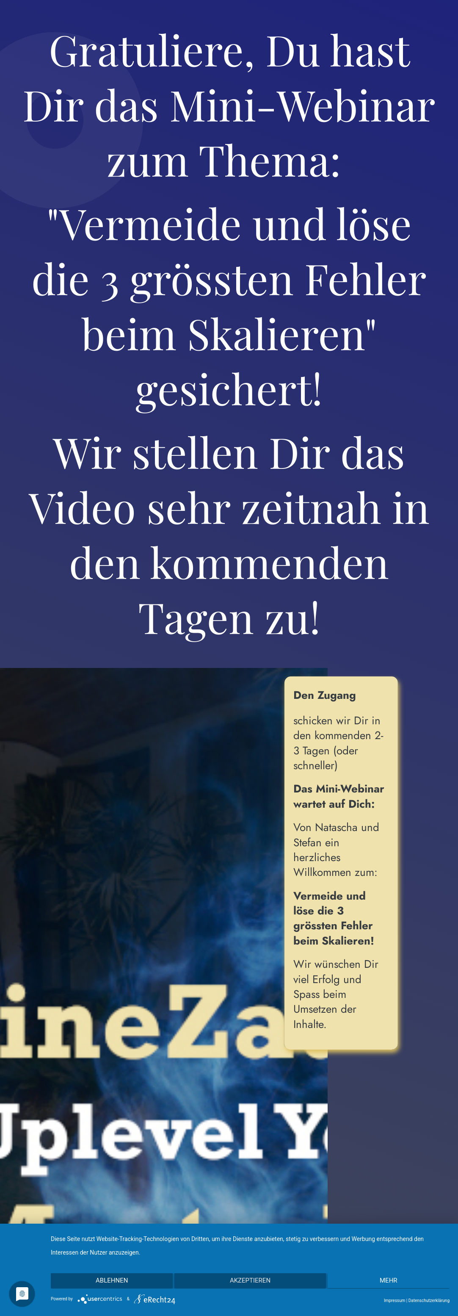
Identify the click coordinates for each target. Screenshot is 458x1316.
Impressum (394, 1300)
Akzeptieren (250, 1281)
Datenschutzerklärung (429, 1300)
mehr (390, 1281)
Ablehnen (110, 1281)
